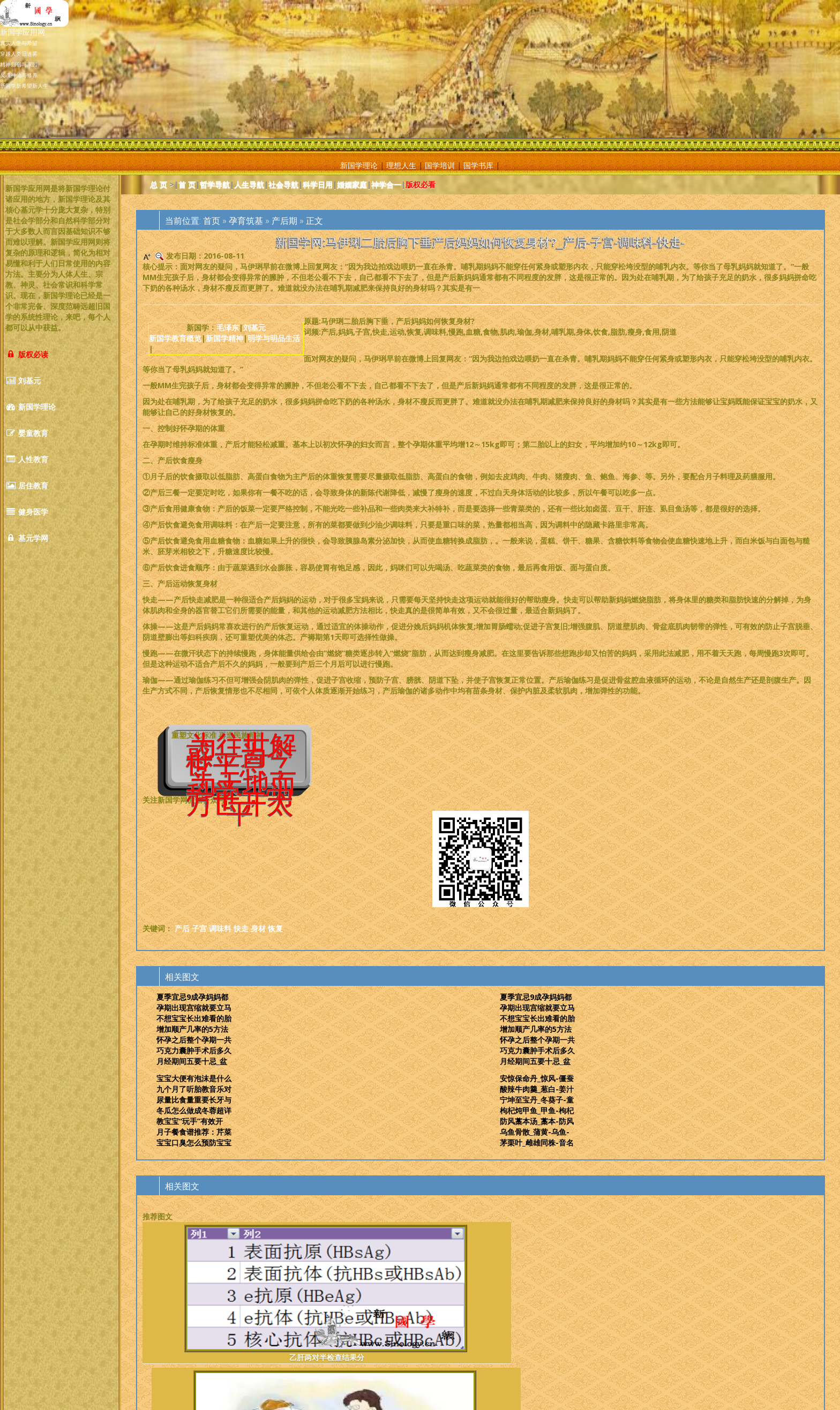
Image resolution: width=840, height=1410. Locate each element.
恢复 (275, 928)
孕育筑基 (246, 221)
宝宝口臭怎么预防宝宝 (193, 1142)
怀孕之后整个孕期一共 (193, 1040)
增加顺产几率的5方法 (192, 1029)
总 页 (158, 184)
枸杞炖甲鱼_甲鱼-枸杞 (537, 1110)
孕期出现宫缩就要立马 (193, 1007)
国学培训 (440, 165)
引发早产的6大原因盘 (538, 1293)
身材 (258, 928)
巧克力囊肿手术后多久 (193, 1050)
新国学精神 (224, 338)
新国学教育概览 (175, 338)
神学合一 (386, 184)
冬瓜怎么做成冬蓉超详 (193, 1110)
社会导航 (283, 184)
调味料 (220, 928)
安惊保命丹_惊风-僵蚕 (537, 1078)
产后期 (284, 221)
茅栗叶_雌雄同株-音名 (537, 1142)
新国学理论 (359, 165)
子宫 (199, 928)
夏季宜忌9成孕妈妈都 (192, 997)
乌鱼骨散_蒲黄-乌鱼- (534, 1132)
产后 (182, 928)
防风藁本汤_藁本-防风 (537, 1121)
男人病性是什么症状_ (423, 1293)
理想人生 (401, 165)
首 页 (187, 184)
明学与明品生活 (274, 338)
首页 (211, 221)
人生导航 (249, 184)
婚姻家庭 (352, 184)
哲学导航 (215, 184)
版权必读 (26, 354)
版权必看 (421, 184)
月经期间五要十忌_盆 (191, 1061)
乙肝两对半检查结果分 (191, 1293)
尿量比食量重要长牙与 (193, 1100)
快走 (241, 928)
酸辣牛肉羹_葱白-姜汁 (537, 1089)
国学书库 (478, 165)
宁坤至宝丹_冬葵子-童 (537, 1100)
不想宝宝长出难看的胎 (193, 1018)
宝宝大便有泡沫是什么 (193, 1078)
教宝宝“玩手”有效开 (189, 1121)
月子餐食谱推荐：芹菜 (193, 1132)
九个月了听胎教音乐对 (193, 1089)
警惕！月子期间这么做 (307, 1293)
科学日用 (318, 184)
